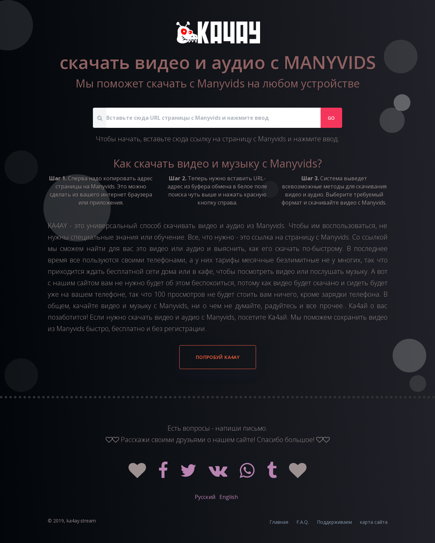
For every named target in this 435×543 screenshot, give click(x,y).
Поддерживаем (334, 522)
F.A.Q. (302, 522)
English (228, 497)
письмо (254, 428)
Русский (205, 497)
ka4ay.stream (81, 520)
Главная (278, 522)
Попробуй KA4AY (218, 357)
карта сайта (374, 522)
